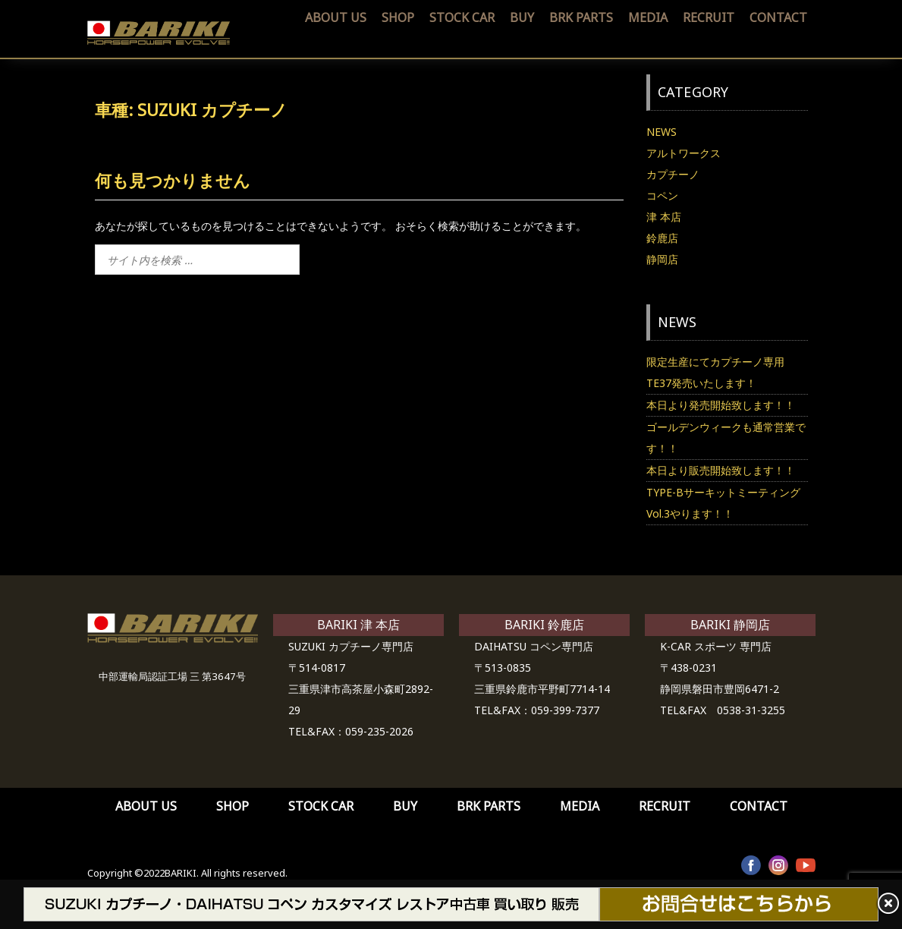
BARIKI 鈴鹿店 (544, 624)
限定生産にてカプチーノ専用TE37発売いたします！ (715, 372)
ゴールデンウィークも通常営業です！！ (726, 437)
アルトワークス (683, 153)
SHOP (398, 17)
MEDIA (648, 17)
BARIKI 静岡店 (730, 624)
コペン (662, 195)
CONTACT (778, 17)
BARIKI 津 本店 (358, 624)
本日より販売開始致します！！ (720, 470)
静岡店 (662, 259)
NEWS (661, 131)
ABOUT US (335, 17)
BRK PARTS (581, 17)
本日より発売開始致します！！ (720, 405)
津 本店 (663, 216)
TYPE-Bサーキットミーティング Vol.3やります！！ (727, 503)
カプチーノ (672, 174)
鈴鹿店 (662, 238)
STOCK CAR (462, 17)
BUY (522, 17)
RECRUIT (708, 17)
